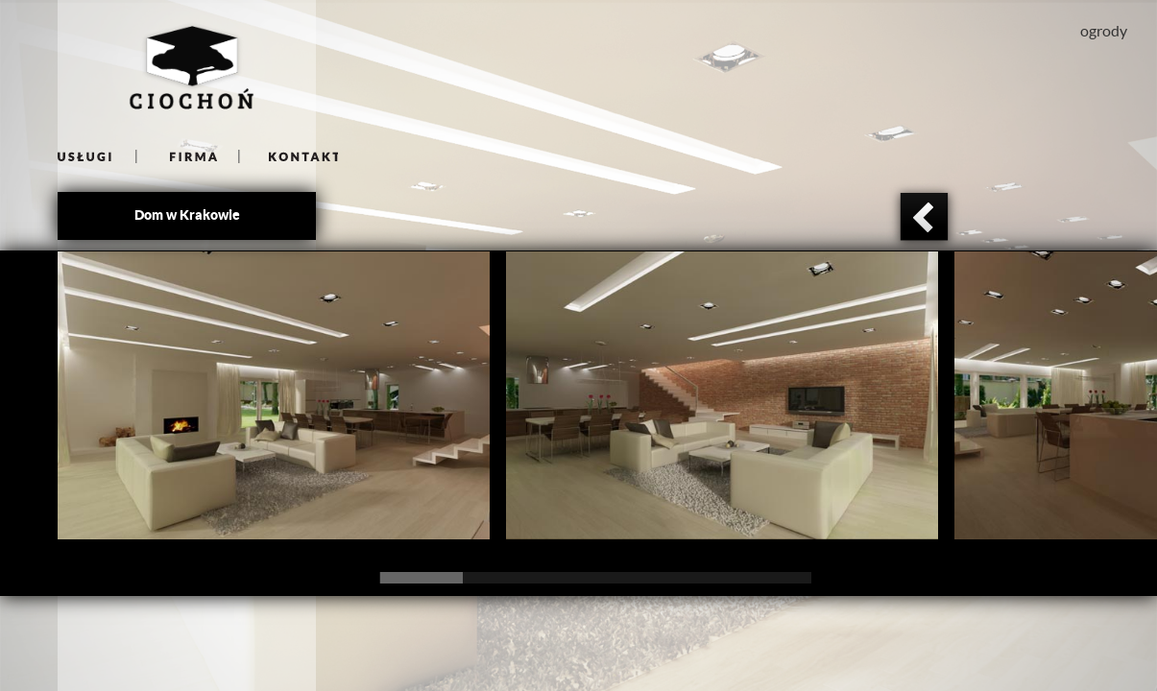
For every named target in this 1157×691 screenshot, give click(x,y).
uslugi (97, 156)
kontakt (289, 156)
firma (188, 156)
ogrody (1103, 31)
